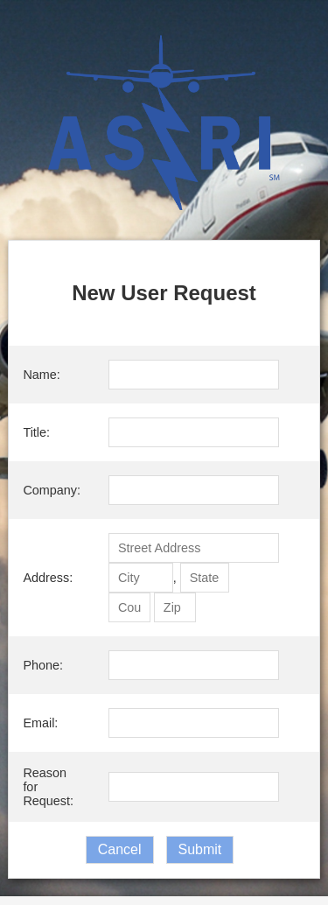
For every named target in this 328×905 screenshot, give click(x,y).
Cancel (120, 849)
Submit (200, 849)
